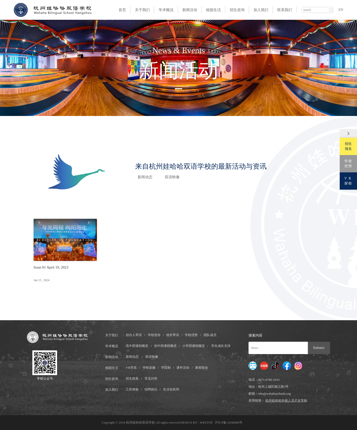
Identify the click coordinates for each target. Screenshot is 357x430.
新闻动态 (145, 177)
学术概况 (166, 10)
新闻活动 (189, 10)
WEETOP (206, 422)
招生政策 (132, 378)
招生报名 (348, 146)
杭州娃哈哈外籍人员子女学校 (286, 400)
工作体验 (132, 389)
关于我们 (142, 10)
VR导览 (131, 367)
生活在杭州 (171, 389)
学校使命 (154, 335)
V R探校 (348, 181)
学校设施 (149, 367)
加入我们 (260, 10)
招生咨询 (237, 10)
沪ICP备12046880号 (228, 422)
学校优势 (191, 335)
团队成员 (210, 335)
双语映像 (172, 177)
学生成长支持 (221, 346)
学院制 (166, 367)
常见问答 (151, 378)
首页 (122, 10)
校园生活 (213, 10)
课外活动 (182, 367)
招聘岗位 (151, 389)
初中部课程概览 (165, 346)
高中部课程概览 (137, 346)
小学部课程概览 (193, 346)
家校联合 (201, 367)
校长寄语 (172, 335)
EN (340, 10)
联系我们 (284, 10)
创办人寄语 (134, 335)
